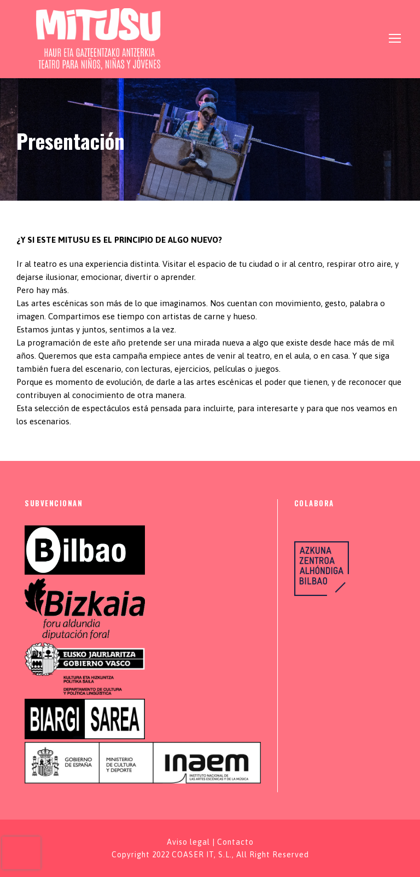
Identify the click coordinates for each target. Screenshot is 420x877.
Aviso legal (188, 842)
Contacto (235, 842)
